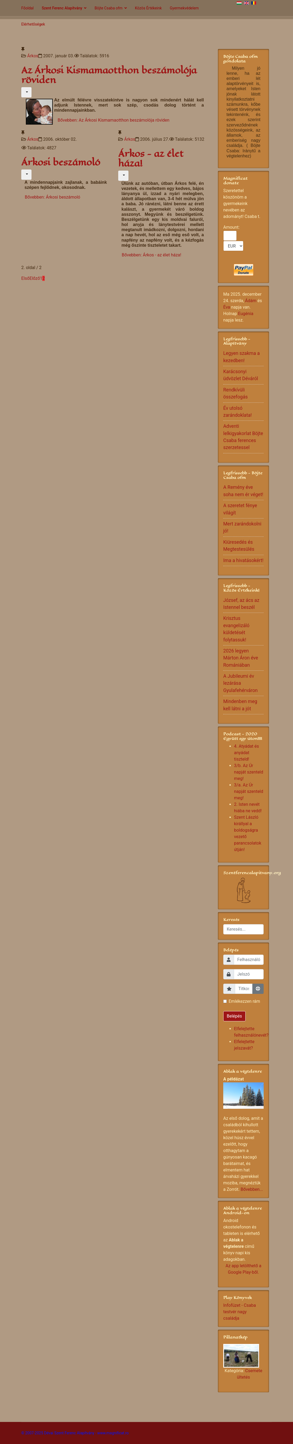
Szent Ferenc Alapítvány (62, 8)
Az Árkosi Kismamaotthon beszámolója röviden (109, 75)
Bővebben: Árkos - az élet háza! (151, 254)
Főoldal (27, 8)
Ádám (250, 300)
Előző (34, 278)
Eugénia (245, 313)
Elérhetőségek (33, 24)
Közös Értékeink (148, 8)
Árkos (32, 55)
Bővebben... (251, 1189)
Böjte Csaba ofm (109, 8)
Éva (226, 307)
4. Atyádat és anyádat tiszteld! (246, 753)
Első (25, 278)
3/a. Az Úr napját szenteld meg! (248, 791)
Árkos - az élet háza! (150, 158)
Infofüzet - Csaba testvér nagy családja (239, 1312)
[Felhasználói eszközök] (26, 92)
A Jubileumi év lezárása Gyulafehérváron (240, 683)
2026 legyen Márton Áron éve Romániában (240, 658)
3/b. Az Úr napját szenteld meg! (248, 772)
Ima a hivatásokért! (243, 560)
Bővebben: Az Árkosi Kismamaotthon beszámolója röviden (113, 120)
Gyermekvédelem (184, 8)
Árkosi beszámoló (60, 162)
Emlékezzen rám (244, 1001)
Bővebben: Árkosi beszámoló (52, 197)
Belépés (234, 1016)
